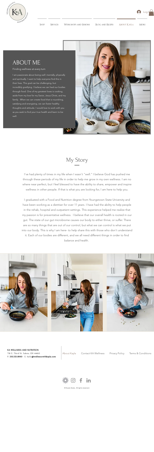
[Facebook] (81, 380)
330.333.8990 (16, 356)
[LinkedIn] (88, 380)
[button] (151, 12)
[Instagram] (73, 380)
